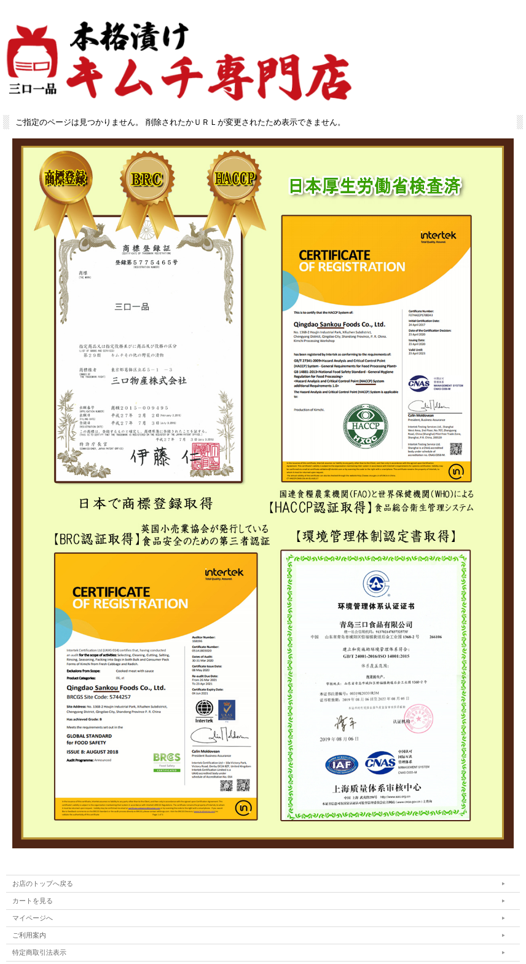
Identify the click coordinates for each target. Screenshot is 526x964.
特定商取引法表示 (39, 952)
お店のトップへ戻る (42, 883)
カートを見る (32, 900)
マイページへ (32, 918)
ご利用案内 (29, 935)
